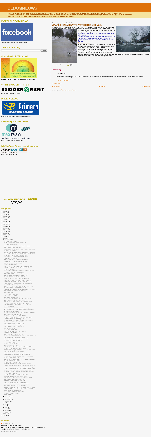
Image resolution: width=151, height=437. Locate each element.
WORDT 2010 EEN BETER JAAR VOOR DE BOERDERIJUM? (20, 252)
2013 (4, 231)
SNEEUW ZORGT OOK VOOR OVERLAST (15, 287)
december (7, 239)
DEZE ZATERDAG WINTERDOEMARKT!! (14, 351)
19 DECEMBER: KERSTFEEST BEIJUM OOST (16, 339)
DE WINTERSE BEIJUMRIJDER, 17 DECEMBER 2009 (18, 317)
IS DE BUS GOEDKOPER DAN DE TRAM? (15, 315)
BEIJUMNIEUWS (22, 8)
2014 (4, 229)
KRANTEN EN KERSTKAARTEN (12, 247)
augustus (7, 401)
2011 (4, 234)
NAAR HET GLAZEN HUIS (11, 295)
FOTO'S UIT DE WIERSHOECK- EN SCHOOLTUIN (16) (18, 377)
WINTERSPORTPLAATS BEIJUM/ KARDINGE (16, 300)
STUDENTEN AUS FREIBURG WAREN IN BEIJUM (17, 353)
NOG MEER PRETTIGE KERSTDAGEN (14, 272)
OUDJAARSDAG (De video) (11, 244)
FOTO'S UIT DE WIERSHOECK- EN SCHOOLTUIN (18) (18, 301)
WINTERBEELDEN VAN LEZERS (12, 314)
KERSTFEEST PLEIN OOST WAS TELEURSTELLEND (18, 298)
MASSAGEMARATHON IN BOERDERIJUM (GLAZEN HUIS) (19, 365)
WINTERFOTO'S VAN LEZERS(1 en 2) (14, 326)
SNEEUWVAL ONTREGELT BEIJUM (13, 322)
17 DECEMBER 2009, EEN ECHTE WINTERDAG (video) (18, 320)
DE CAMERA (7, 394)
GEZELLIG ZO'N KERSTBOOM (12, 360)
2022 (4, 216)
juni (6, 404)
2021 (4, 218)
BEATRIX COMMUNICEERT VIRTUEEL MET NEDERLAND (19, 270)
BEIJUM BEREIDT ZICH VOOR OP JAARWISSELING (17, 246)
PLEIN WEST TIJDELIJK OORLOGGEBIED (15, 242)
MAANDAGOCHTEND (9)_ (11, 373)
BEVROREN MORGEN (10, 328)
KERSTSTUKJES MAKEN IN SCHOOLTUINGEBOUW (17, 280)
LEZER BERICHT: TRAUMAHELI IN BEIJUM (15, 261)
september (8, 399)
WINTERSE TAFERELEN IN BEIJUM (13, 334)
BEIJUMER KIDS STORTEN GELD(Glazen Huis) (16, 308)
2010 (4, 236)
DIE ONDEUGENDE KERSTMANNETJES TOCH (16, 267)
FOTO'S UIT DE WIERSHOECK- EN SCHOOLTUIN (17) (18, 346)
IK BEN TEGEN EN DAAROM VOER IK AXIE (15, 255)
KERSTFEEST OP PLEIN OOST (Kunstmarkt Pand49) (17, 305)
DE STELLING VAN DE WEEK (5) (12, 390)
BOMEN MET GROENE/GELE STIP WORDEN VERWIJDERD (19, 359)
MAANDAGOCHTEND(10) (10, 342)
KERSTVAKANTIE (8, 292)
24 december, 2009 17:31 (63, 80)
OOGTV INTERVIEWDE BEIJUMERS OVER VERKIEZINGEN (19, 368)
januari (7, 412)
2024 (4, 212)
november (7, 396)
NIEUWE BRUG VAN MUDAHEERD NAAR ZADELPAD (18, 283)
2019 (4, 221)
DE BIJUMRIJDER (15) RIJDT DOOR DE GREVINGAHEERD (19, 387)
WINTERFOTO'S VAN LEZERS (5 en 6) (14, 323)
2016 (4, 226)
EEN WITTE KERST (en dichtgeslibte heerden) (16, 273)
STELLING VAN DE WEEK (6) (11, 357)
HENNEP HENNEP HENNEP (11, 393)
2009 (4, 238)
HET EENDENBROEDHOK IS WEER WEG (15, 382)
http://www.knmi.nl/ (84, 43)
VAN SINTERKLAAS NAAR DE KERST (14, 379)
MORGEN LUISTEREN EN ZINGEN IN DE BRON (16, 303)
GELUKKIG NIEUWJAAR (10, 241)
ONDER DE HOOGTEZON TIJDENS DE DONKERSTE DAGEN (20, 336)
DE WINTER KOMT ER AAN (11, 343)
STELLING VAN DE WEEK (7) (11, 311)
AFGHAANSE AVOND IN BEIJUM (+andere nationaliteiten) (19, 309)
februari (7, 410)
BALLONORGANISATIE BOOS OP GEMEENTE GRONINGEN (19, 388)
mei (6, 405)
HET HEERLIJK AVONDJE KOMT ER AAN (15, 385)
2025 (4, 211)
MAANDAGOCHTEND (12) (11, 258)
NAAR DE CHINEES (9, 269)
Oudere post (146, 86)
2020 (4, 219)
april (6, 407)
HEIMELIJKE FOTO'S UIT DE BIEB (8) (14, 391)
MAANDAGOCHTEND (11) (11, 294)
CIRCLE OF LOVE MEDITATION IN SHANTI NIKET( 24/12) (19, 286)
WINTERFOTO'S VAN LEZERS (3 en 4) (14, 325)
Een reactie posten (57, 83)
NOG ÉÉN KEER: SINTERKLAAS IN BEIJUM (15, 380)
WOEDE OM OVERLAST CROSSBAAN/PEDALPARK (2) (18, 367)
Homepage (101, 86)
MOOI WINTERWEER (9, 306)
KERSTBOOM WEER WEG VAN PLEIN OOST (16, 256)
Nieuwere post (56, 86)
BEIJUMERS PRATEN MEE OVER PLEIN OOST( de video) (19, 371)
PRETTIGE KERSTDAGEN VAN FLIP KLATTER (16, 275)
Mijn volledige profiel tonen (9, 431)
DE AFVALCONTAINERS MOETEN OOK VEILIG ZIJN (17, 363)
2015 (4, 228)
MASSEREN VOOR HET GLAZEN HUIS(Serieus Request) (18, 356)
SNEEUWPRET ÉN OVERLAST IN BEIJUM (15, 277)
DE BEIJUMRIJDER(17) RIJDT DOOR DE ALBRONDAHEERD (20, 350)
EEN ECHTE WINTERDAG (11, 329)
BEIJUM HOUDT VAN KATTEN (12, 362)
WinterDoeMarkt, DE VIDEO (11, 345)
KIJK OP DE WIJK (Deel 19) (11, 284)
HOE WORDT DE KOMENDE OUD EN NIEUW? (16, 374)
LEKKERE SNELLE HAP (10, 332)
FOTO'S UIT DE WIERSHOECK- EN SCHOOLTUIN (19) (18, 266)
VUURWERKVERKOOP (10, 250)
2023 (4, 214)
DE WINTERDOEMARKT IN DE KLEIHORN (15, 348)
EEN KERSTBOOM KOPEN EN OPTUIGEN (15, 291)
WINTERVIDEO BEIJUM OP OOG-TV (13, 297)
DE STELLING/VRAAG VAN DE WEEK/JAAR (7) (16, 278)
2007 (4, 415)
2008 (4, 413)
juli (5, 402)
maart (6, 409)
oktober (7, 398)
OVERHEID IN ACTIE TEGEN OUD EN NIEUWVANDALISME (19, 249)
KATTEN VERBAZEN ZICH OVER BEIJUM (15, 331)
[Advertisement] (10, 166)
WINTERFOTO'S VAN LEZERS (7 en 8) (14, 319)
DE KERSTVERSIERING (10, 264)
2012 (4, 233)
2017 (4, 224)
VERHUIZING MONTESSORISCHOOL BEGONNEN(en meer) (19, 312)
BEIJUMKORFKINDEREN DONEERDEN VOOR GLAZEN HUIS (20, 289)
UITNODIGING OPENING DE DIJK (13, 340)
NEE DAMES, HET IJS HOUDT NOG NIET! (15, 337)
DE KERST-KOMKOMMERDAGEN (13, 263)
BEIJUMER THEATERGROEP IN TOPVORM (15, 376)
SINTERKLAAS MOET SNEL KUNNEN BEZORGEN (17, 384)
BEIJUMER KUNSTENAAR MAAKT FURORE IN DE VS (18, 354)
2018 (4, 223)
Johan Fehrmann (8, 423)
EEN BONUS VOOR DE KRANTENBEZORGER (16, 260)
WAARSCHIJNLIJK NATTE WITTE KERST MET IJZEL (77, 25)
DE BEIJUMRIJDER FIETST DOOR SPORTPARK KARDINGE (19, 253)
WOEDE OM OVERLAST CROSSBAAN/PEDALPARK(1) (18, 370)
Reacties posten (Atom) (68, 90)
